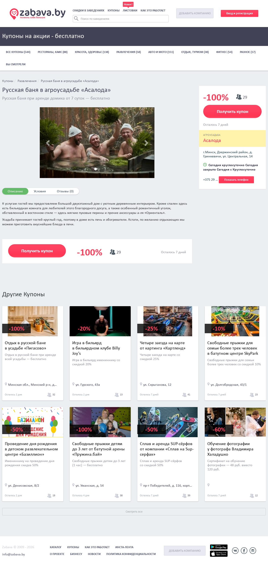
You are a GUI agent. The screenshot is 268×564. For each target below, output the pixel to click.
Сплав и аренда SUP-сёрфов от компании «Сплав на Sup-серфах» (167, 449)
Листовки (130, 10)
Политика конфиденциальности (131, 554)
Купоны (114, 10)
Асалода (212, 140)
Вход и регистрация (239, 13)
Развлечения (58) (128, 52)
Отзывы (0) (65, 191)
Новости (94, 554)
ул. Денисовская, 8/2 (23, 485)
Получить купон (37, 251)
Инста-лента (124, 547)
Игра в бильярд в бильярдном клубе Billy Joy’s (96, 348)
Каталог (56, 547)
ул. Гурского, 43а (88, 384)
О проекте (57, 554)
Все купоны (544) (18, 52)
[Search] (121, 18)
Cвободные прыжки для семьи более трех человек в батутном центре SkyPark (232, 348)
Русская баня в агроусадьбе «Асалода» (70, 81)
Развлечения (27, 81)
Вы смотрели (15, 64)
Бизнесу (76, 554)
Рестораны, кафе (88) (52, 52)
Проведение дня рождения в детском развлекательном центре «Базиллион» (31, 449)
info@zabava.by (13, 554)
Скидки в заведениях (88, 10)
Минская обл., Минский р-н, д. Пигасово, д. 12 (43, 384)
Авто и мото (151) (161, 52)
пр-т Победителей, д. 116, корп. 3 (168, 485)
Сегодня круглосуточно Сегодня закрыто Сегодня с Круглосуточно (230, 167)
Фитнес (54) (224, 52)
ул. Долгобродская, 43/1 (229, 384)
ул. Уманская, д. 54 (90, 485)
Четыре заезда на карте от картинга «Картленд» (162, 345)
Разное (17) (247, 52)
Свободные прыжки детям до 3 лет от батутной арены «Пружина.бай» (98, 449)
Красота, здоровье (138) (92, 52)
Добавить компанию (195, 13)
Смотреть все (134, 511)
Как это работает (153, 10)
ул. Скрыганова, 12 (157, 384)
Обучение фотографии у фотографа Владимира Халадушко (230, 449)
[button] (48, 142)
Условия (40, 191)
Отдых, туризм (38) (195, 52)
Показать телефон (236, 180)
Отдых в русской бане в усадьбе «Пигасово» (25, 345)
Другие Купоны (23, 294)
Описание (15, 191)
